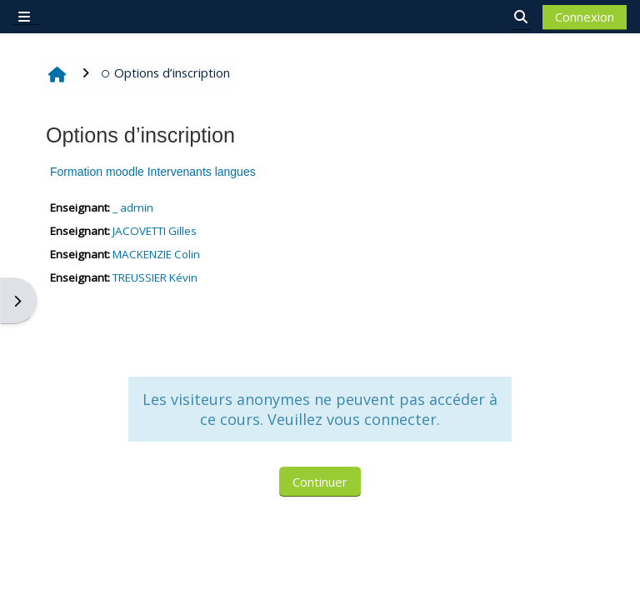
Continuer (320, 481)
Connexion (584, 16)
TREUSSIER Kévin (155, 277)
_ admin (132, 207)
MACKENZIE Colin (156, 254)
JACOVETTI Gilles (154, 230)
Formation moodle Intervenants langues (153, 171)
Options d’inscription (165, 72)
